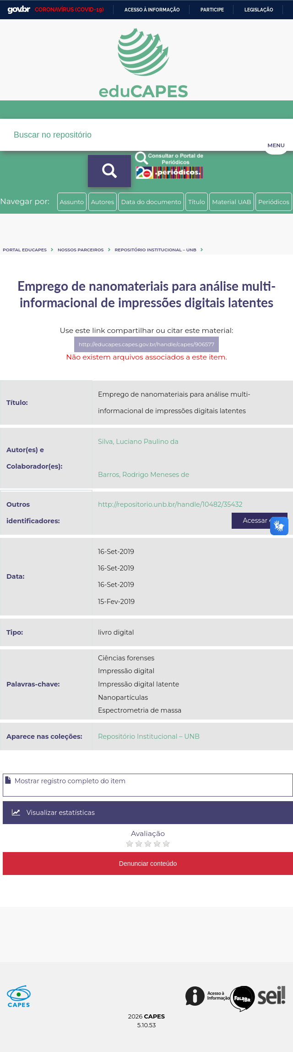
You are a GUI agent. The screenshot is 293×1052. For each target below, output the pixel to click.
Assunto (72, 201)
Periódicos (273, 201)
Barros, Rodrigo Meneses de (143, 475)
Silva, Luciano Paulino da (138, 441)
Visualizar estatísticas (53, 812)
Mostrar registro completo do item (65, 781)
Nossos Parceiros (81, 249)
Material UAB (231, 201)
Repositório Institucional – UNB (155, 249)
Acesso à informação (152, 9)
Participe (212, 9)
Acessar (259, 520)
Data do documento (151, 201)
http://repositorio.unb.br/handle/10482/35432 (170, 504)
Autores (102, 201)
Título (196, 201)
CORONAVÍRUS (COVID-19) (69, 9)
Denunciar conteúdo (148, 863)
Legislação (258, 9)
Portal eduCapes (25, 249)
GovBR (18, 10)
